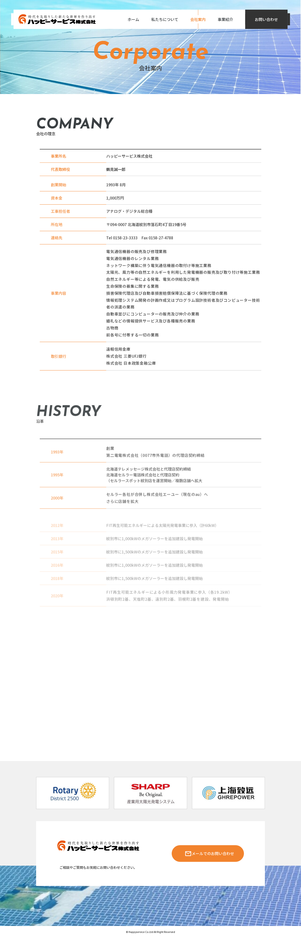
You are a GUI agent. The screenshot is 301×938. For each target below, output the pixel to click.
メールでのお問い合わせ (213, 853)
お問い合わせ (266, 19)
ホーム (133, 19)
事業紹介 (225, 19)
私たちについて (164, 19)
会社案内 (198, 19)
